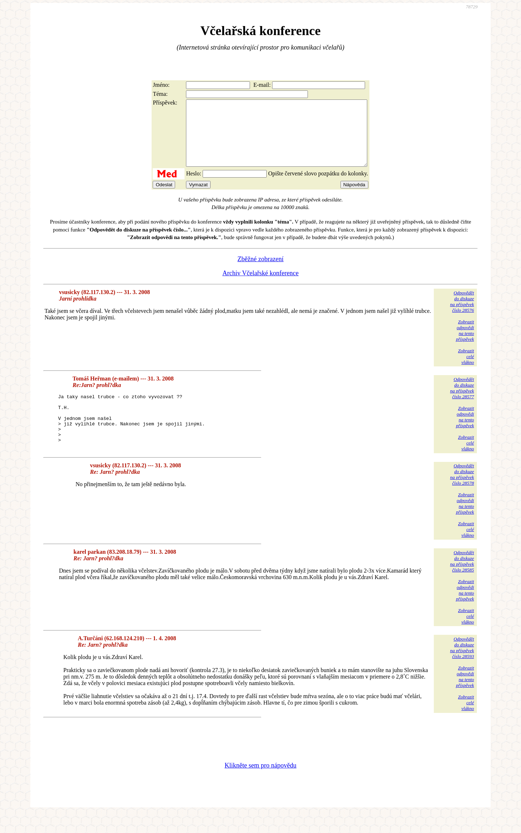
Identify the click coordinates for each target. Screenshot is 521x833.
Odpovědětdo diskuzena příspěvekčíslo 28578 (462, 493)
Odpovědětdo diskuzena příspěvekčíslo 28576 (462, 314)
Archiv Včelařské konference (261, 286)
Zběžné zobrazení (260, 272)
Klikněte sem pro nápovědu (260, 784)
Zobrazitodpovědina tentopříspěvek (465, 343)
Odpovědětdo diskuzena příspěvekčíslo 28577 (462, 401)
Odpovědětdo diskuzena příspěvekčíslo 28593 (462, 666)
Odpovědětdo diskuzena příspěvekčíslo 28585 (462, 580)
